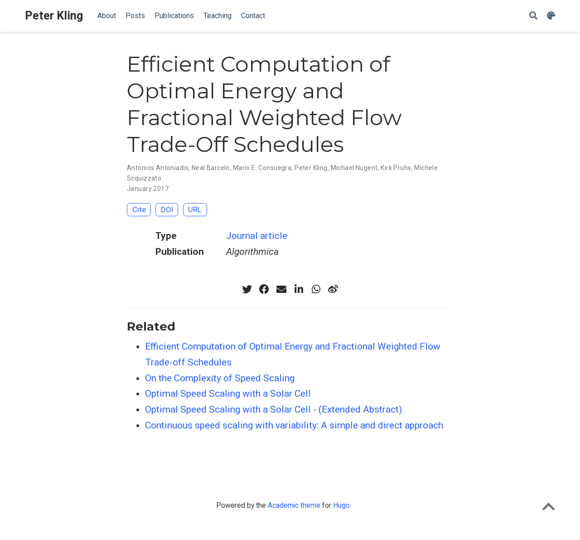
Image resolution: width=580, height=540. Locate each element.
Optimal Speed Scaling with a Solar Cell (228, 393)
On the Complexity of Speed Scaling (220, 378)
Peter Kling (54, 15)
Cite (139, 209)
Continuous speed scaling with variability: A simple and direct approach (294, 425)
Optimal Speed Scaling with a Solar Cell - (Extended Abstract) (273, 409)
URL (195, 209)
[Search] (533, 16)
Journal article (256, 235)
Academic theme (294, 505)
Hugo (341, 505)
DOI (167, 209)
